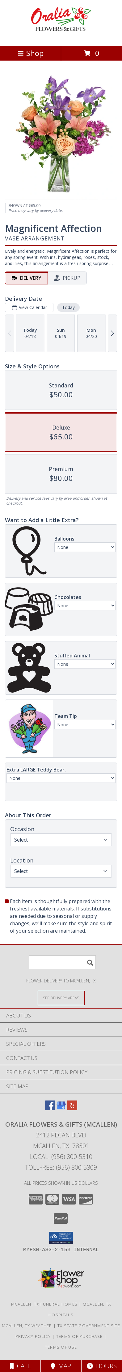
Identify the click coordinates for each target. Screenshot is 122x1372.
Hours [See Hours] (102, 1366)
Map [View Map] (61, 1366)
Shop (31, 53)
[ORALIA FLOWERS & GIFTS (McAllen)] (61, 37)
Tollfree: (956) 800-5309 (61, 1167)
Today (68, 307)
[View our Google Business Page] (61, 1108)
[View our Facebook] (50, 1108)
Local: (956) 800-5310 (61, 1156)
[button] (61, 1238)
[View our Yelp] (72, 1108)
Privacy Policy (33, 1336)
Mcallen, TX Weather (27, 1325)
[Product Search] (62, 962)
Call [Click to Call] (20, 1366)
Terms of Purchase (79, 1336)
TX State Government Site (88, 1325)
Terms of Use (61, 1347)
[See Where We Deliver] (61, 998)
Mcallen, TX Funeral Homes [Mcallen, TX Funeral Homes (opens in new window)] (44, 1304)
